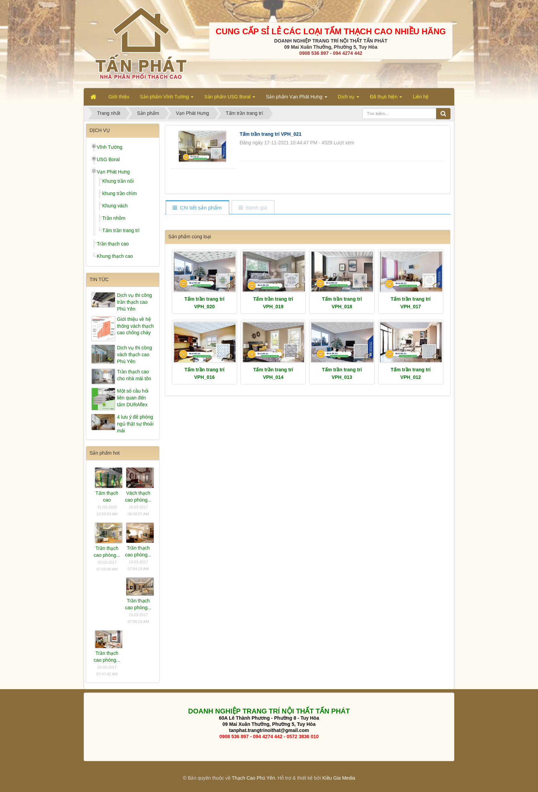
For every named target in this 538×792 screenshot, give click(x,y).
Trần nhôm (113, 218)
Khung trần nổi (118, 181)
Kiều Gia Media (338, 778)
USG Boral (108, 159)
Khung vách (115, 205)
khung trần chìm (119, 193)
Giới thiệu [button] (118, 96)
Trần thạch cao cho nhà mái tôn (134, 375)
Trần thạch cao (113, 244)
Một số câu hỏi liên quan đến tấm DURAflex (133, 397)
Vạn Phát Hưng (113, 172)
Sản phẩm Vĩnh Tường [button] (167, 99)
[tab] (197, 208)
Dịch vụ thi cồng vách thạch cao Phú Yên (134, 354)
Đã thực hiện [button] (386, 99)
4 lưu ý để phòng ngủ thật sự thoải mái (135, 423)
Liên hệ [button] (421, 96)
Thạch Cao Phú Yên (253, 778)
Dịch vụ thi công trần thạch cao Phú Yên (134, 302)
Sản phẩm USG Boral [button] (229, 99)
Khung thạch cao (115, 256)
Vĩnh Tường (109, 147)
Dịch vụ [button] (349, 99)
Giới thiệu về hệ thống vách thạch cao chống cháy (135, 326)
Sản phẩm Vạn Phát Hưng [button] (296, 99)
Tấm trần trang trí (121, 230)
